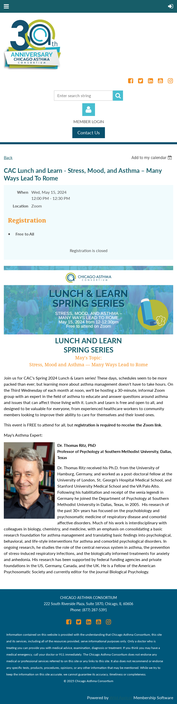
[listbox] (152, 157)
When (22, 192)
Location (20, 205)
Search (118, 95)
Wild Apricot (121, 697)
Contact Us (88, 132)
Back (8, 157)
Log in (88, 109)
